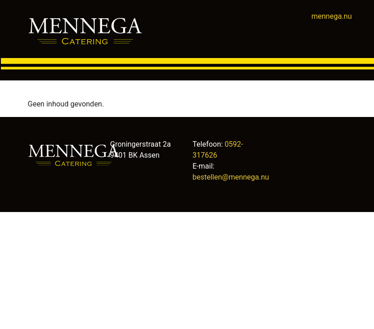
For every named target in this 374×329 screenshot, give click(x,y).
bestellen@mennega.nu (231, 177)
